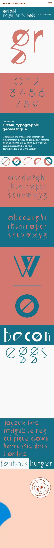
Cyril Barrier (29, 148)
